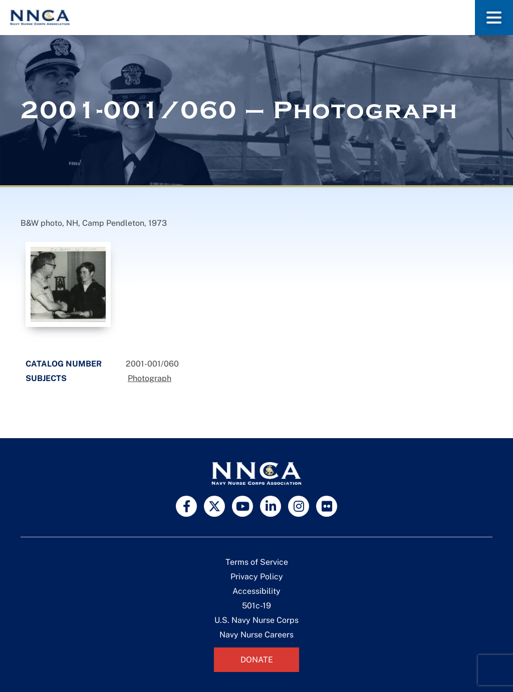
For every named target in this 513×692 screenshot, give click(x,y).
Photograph (149, 378)
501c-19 (256, 605)
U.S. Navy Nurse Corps (256, 620)
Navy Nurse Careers (256, 634)
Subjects (46, 378)
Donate (256, 659)
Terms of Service (256, 562)
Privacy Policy (256, 576)
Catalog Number (64, 364)
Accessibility (256, 591)
